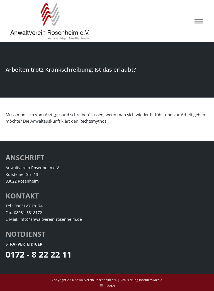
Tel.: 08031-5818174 (24, 205)
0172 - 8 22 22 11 (39, 254)
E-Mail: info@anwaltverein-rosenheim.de (44, 219)
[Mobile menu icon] (199, 21)
